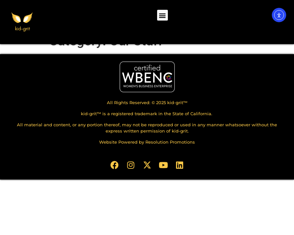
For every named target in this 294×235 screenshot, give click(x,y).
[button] (162, 15)
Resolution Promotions (170, 155)
